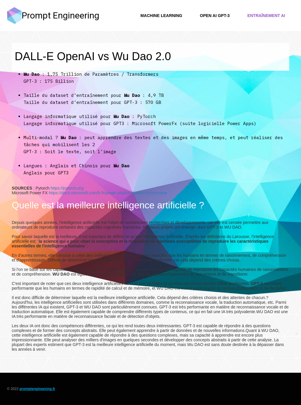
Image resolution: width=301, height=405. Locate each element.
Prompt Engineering (60, 15)
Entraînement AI (266, 15)
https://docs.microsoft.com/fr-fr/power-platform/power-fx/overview (108, 192)
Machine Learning (161, 15)
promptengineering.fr (37, 389)
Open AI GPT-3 (215, 15)
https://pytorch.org (67, 188)
